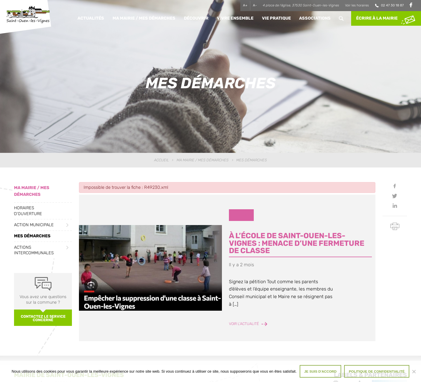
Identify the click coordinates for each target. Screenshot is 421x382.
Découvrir (196, 18)
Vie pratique (276, 18)
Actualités (90, 18)
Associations (315, 18)
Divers (241, 215)
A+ (245, 5)
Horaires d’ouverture (28, 210)
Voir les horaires (357, 5)
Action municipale (34, 224)
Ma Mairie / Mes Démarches (144, 18)
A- (255, 5)
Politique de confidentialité (377, 371)
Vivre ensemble (235, 18)
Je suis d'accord (320, 371)
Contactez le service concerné (43, 318)
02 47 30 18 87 (392, 5)
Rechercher (341, 18)
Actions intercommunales (34, 250)
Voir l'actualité (248, 323)
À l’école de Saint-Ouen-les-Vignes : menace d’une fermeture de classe (296, 243)
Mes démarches (32, 236)
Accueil (161, 160)
